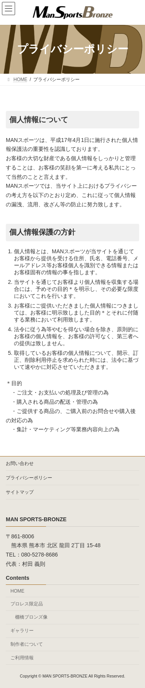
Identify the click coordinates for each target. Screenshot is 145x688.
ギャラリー (22, 630)
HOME (17, 591)
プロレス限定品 (26, 604)
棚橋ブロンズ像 (31, 617)
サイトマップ (20, 492)
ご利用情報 (22, 657)
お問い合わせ (20, 463)
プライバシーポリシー (29, 478)
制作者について (26, 644)
